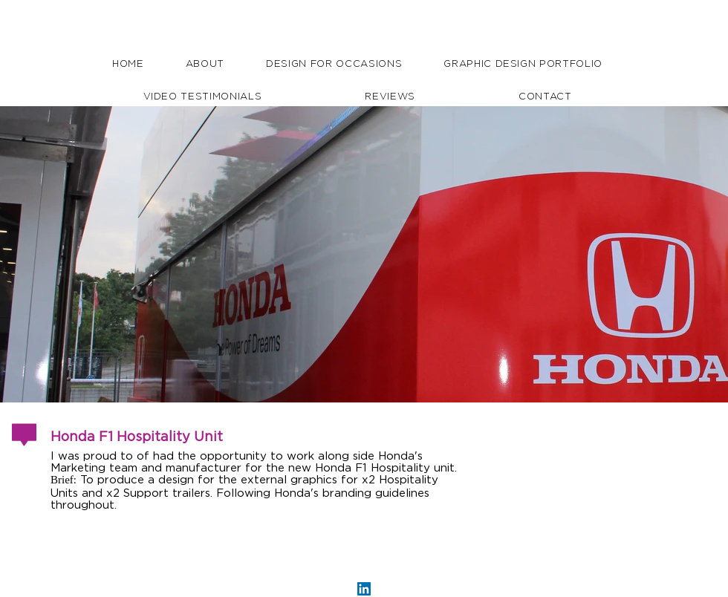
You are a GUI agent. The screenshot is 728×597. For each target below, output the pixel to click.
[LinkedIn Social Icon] (364, 589)
